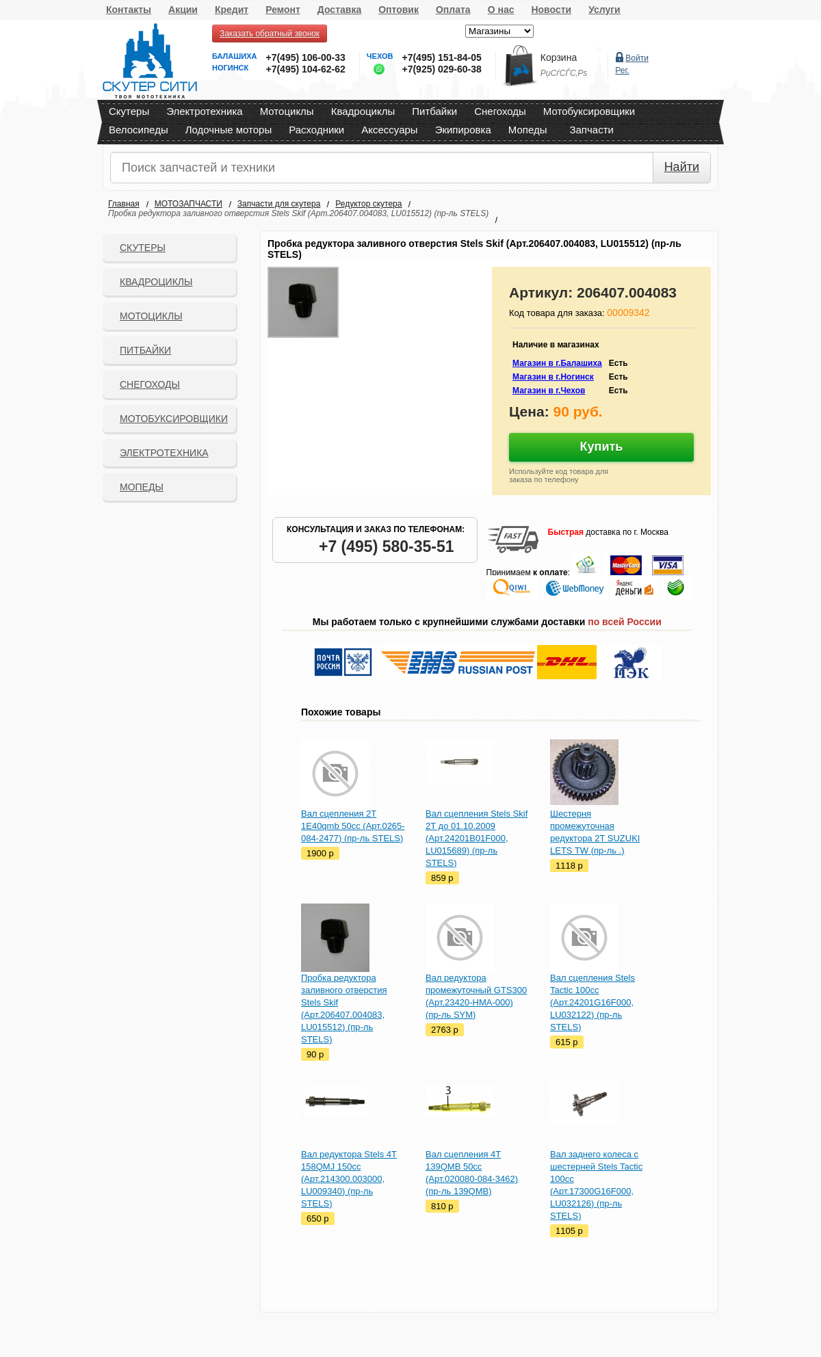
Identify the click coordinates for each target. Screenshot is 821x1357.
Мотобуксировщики (589, 111)
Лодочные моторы (228, 129)
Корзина (558, 57)
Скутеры (129, 111)
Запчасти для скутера (278, 204)
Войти (637, 58)
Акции (183, 9)
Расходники (316, 129)
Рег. (622, 70)
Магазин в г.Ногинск (553, 377)
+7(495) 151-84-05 (441, 57)
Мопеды (527, 129)
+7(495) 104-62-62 (305, 69)
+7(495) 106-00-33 (305, 57)
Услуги (604, 9)
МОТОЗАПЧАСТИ (188, 204)
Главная (124, 204)
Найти (681, 167)
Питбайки (434, 111)
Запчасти (591, 129)
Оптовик (398, 9)
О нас (501, 9)
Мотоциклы (287, 111)
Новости (551, 9)
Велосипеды (138, 129)
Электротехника (204, 111)
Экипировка (463, 129)
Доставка (339, 9)
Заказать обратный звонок (270, 33)
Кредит (231, 9)
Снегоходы (500, 111)
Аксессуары (389, 129)
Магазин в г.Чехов (548, 390)
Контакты (128, 9)
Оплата (453, 9)
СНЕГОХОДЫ (150, 384)
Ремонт (282, 9)
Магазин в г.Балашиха (557, 363)
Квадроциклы (363, 111)
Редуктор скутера (368, 204)
